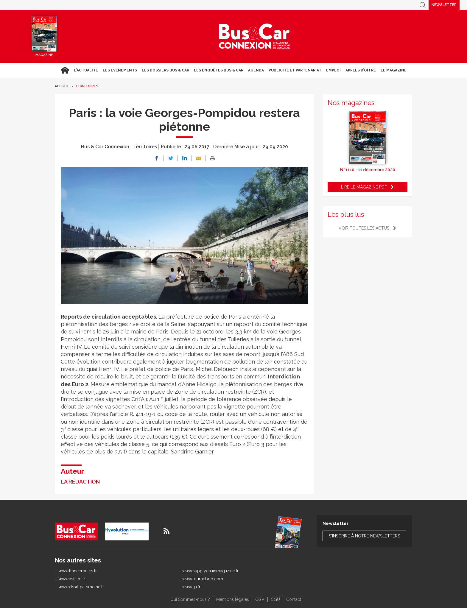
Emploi (333, 70)
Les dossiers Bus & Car (165, 70)
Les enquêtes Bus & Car (218, 70)
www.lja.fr (191, 586)
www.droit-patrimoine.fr (81, 586)
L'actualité (86, 70)
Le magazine (394, 70)
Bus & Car (254, 36)
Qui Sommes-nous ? (190, 599)
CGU (275, 599)
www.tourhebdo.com (202, 578)
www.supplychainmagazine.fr (210, 570)
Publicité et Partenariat (295, 70)
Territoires (86, 86)
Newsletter (444, 5)
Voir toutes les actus (364, 228)
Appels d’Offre (360, 70)
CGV (259, 599)
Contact (293, 599)
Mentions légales (232, 599)
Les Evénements (120, 70)
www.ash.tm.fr (72, 578)
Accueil (64, 70)
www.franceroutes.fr (78, 570)
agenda (256, 70)
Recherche (422, 5)
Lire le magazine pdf (364, 187)
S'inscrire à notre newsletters (364, 536)
